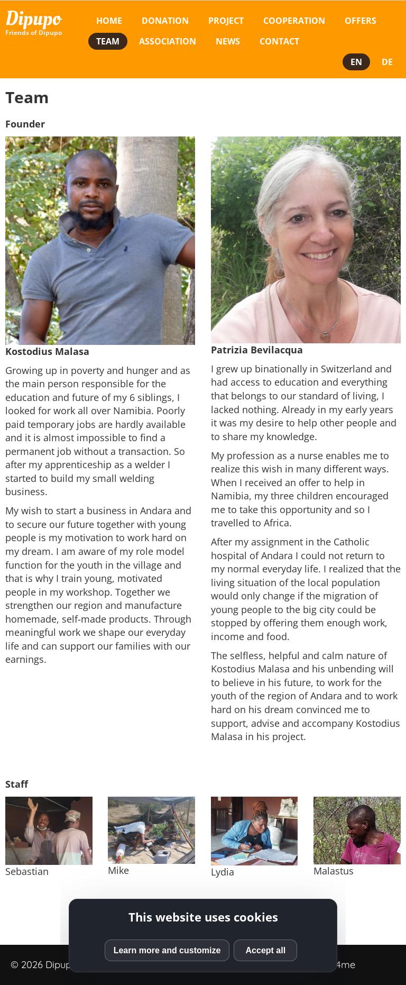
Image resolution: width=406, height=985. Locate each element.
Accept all (266, 950)
